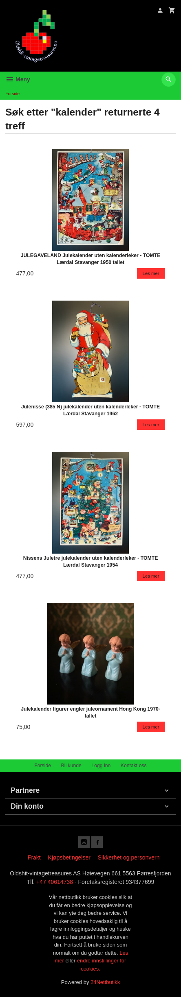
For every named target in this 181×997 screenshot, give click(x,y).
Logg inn (100, 765)
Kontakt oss (134, 765)
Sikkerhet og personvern (129, 857)
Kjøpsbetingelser (69, 857)
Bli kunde (71, 765)
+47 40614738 (54, 882)
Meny (17, 79)
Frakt (34, 857)
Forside (12, 93)
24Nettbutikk (105, 982)
